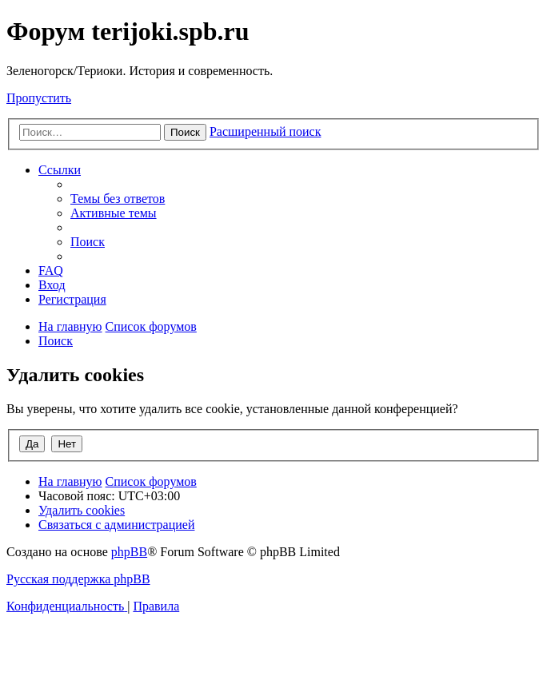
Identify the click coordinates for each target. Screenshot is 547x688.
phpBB (129, 552)
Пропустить (38, 98)
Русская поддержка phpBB (78, 579)
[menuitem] (117, 198)
